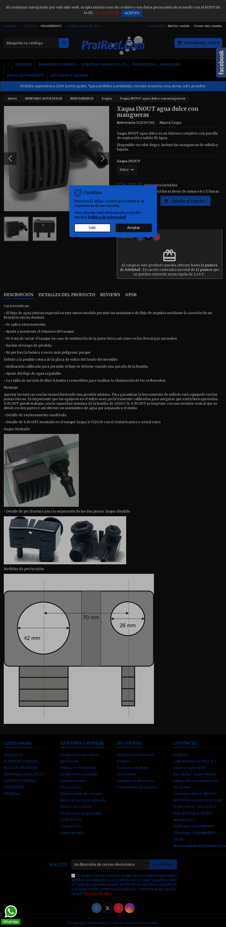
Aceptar (133, 228)
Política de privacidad (107, 217)
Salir (92, 228)
